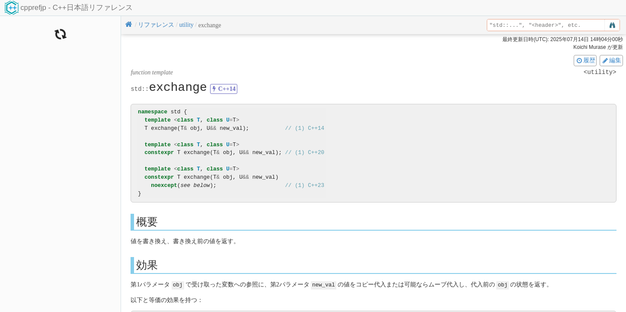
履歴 (585, 60)
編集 (611, 60)
